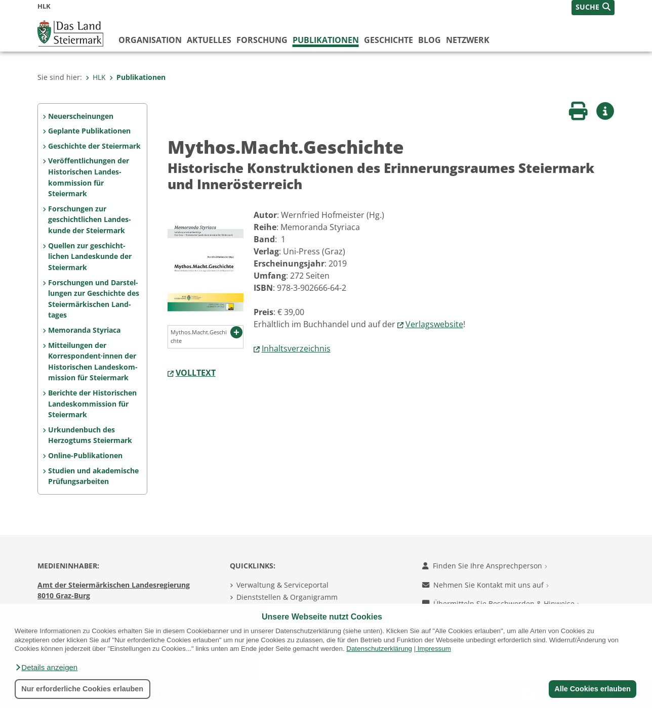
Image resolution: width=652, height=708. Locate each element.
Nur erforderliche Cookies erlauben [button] (82, 689)
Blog (429, 40)
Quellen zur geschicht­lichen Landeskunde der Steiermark (90, 256)
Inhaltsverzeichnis (296, 348)
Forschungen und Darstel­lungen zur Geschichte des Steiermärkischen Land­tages (93, 299)
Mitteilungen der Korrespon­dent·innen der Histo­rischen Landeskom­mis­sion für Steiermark (93, 361)
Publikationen (326, 40)
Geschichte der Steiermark (94, 146)
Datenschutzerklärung (379, 648)
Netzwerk (468, 40)
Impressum (434, 648)
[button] (46, 667)
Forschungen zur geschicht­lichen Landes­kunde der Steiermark (89, 219)
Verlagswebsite (434, 324)
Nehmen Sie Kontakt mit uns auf (485, 585)
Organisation (150, 40)
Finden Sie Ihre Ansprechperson (484, 565)
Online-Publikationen (85, 455)
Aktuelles (209, 40)
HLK (96, 77)
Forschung (262, 40)
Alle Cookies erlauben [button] (592, 689)
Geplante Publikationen (89, 131)
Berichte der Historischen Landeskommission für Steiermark (92, 403)
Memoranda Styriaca (84, 330)
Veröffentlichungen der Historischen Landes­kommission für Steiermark (88, 177)
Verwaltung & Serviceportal (282, 585)
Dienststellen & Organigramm (287, 597)
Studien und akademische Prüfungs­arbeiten (93, 476)
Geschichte (388, 40)
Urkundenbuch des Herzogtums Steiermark (90, 435)
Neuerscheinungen (80, 116)
